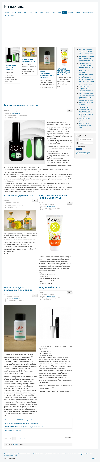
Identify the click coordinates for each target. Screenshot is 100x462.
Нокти (7, 15)
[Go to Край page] (25, 438)
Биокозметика (16, 113)
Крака (36, 12)
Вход (79, 149)
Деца (59, 12)
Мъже (53, 12)
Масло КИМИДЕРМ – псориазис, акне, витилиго (46, 75)
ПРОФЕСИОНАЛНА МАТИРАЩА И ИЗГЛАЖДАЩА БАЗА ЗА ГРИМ (25, 427)
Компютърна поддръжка (79, 454)
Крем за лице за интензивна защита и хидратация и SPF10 (22, 423)
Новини (13, 12)
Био (64, 12)
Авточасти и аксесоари (11, 454)
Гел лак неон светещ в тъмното (10, 67)
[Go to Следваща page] (21, 438)
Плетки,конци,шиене (59, 454)
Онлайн (70, 12)
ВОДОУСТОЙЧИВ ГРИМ (51, 287)
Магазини (78, 12)
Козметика (68, 454)
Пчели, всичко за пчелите (25, 454)
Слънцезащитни (88, 12)
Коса (25, 12)
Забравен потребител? (83, 152)
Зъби (41, 12)
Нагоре (94, 458)
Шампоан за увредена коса (28, 60)
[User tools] (69, 110)
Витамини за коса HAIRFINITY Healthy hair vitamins (20, 420)
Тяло (19, 12)
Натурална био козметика (13, 430)
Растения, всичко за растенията (42, 454)
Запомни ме (81, 146)
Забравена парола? (82, 154)
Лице (12, 15)
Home (7, 12)
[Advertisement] (20, 32)
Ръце (30, 12)
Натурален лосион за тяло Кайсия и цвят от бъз (63, 72)
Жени (47, 12)
